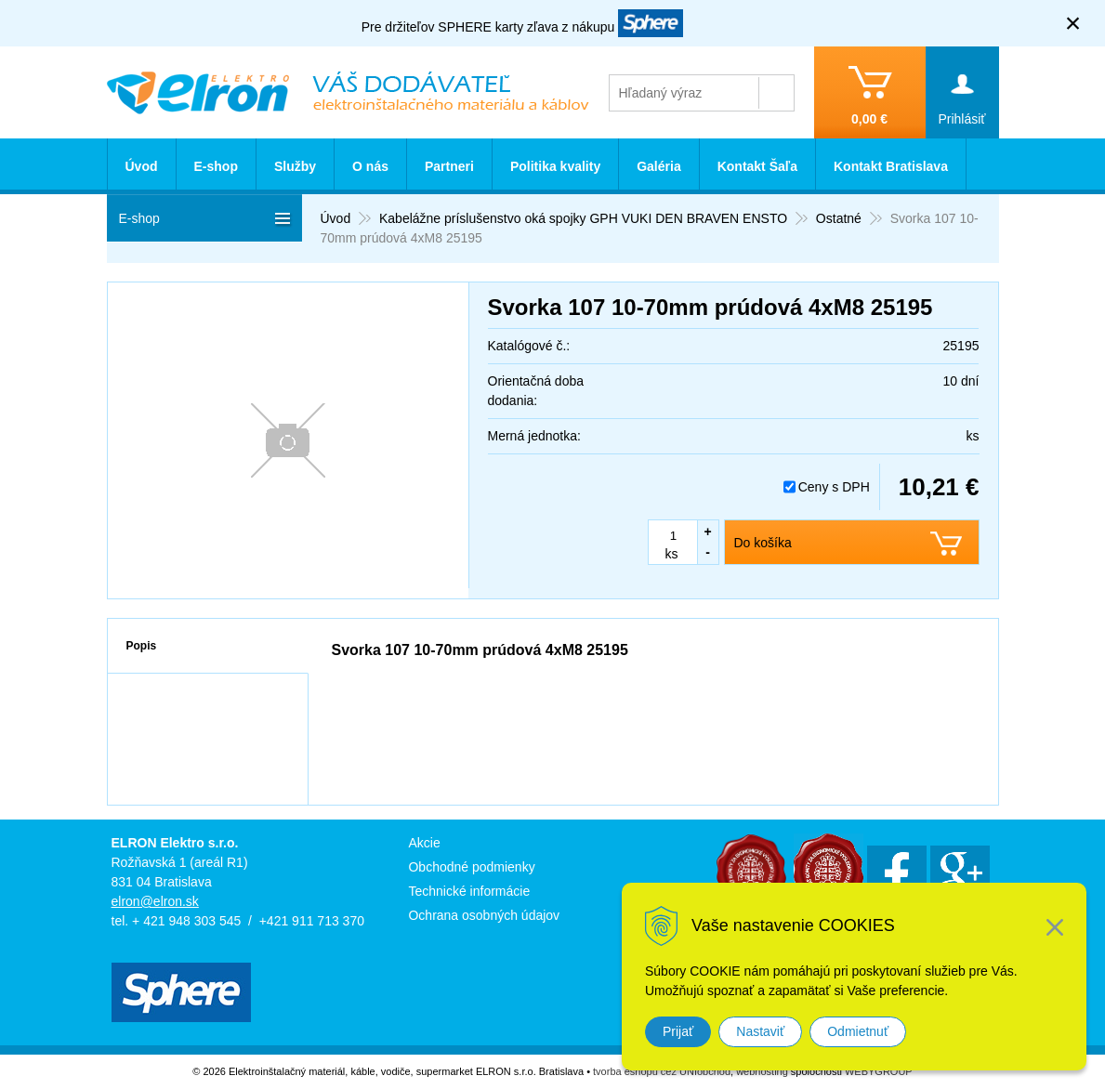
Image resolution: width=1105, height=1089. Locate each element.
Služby (295, 166)
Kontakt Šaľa (757, 166)
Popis (141, 645)
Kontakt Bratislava (891, 166)
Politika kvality (555, 166)
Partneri (449, 166)
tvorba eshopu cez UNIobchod (661, 1071)
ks (671, 553)
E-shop (216, 166)
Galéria (658, 166)
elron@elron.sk (155, 901)
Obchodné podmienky (471, 866)
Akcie (424, 842)
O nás (370, 166)
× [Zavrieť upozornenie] (1073, 22)
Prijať (678, 1031)
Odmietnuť (857, 1031)
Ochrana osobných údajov (483, 915)
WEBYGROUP (879, 1071)
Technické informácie (469, 891)
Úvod (141, 166)
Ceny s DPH (834, 486)
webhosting (762, 1071)
